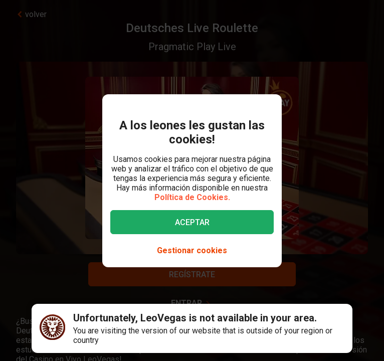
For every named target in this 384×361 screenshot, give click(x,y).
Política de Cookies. (192, 197)
